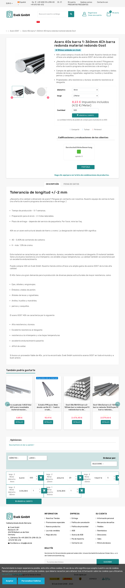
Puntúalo (86, 167)
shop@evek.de (26, 543)
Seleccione (98, 464)
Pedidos (100, 527)
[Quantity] (32, 478)
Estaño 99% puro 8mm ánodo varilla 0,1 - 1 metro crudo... (48, 407)
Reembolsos (102, 531)
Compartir (74, 130)
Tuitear (86, 130)
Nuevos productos (53, 527)
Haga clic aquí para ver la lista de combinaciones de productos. (81, 175)
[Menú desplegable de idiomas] (21, 3)
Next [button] (117, 404)
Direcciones (101, 535)
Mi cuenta (72, 2)
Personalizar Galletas (31, 581)
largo (59, 96)
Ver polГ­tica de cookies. (12, 574)
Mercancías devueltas (105, 523)
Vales (99, 539)
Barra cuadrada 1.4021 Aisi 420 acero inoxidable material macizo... (19, 407)
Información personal (105, 519)
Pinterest (97, 130)
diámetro (61, 90)
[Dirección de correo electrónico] (71, 562)
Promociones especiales (55, 523)
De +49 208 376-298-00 (43, 2)
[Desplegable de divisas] (9, 3)
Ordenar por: (109, 458)
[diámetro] (85, 90)
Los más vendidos (53, 531)
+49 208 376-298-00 (29, 538)
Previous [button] (7, 404)
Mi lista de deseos (104, 543)
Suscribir (108, 562)
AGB (73, 531)
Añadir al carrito (41, 478)
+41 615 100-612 (14, 540)
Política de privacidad (80, 527)
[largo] (85, 96)
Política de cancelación (81, 523)
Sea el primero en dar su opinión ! (21, 445)
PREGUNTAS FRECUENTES (78, 5)
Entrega (75, 519)
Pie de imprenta (78, 539)
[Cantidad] (85, 110)
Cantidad (61, 110)
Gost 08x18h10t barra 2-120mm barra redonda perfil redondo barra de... (76, 407)
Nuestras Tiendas (53, 519)
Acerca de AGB (77, 535)
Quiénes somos (86, 2)
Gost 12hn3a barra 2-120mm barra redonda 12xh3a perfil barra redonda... (105, 407)
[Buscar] (55, 14)
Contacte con (102, 2)
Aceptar (9, 581)
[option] (19, 403)
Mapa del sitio (51, 535)
